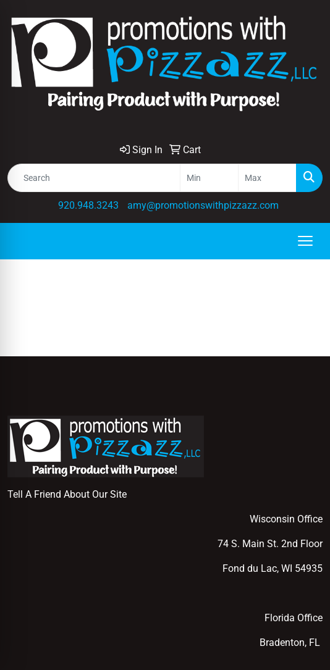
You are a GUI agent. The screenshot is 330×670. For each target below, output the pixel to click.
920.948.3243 (88, 205)
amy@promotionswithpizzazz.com (203, 205)
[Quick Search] (93, 178)
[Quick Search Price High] (267, 178)
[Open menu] (305, 240)
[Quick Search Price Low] (209, 178)
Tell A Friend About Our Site (67, 494)
